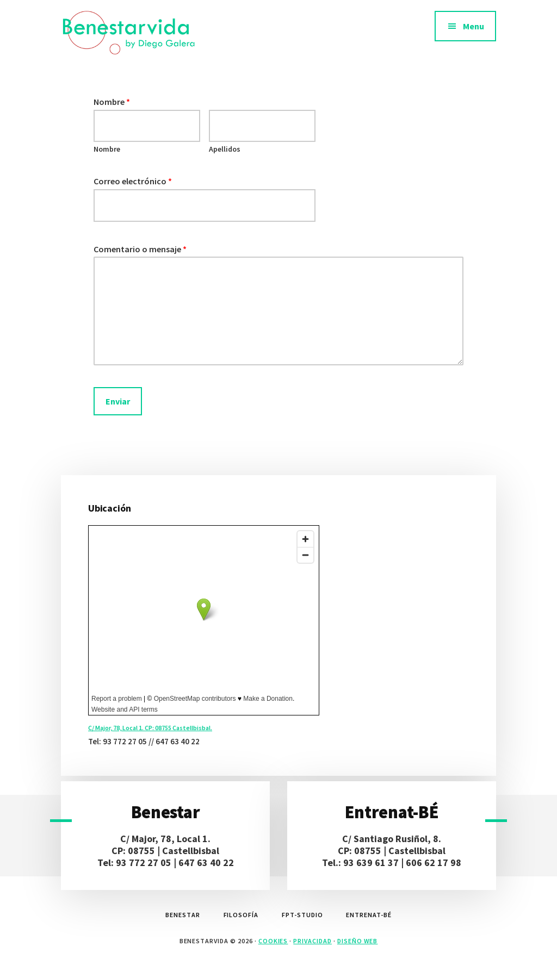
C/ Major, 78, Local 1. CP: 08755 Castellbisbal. (150, 728)
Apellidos (224, 149)
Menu (473, 26)
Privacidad (312, 941)
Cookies (273, 941)
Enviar (118, 401)
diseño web (357, 941)
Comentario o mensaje (140, 249)
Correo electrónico (133, 181)
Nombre (112, 101)
